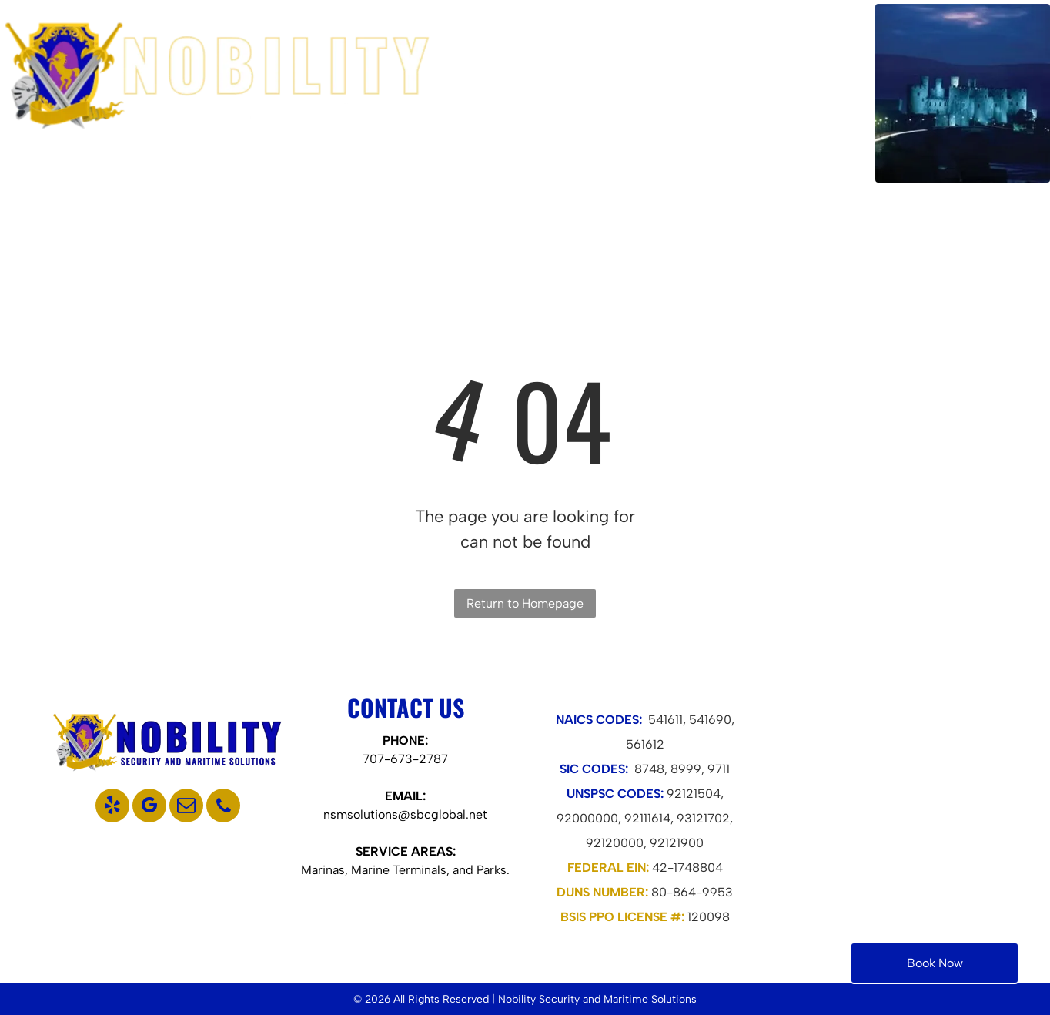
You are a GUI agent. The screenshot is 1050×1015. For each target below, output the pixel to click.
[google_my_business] (149, 807)
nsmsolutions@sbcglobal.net (405, 814)
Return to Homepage (525, 603)
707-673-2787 (405, 759)
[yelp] (112, 807)
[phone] (223, 807)
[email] (186, 807)
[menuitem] (536, 92)
